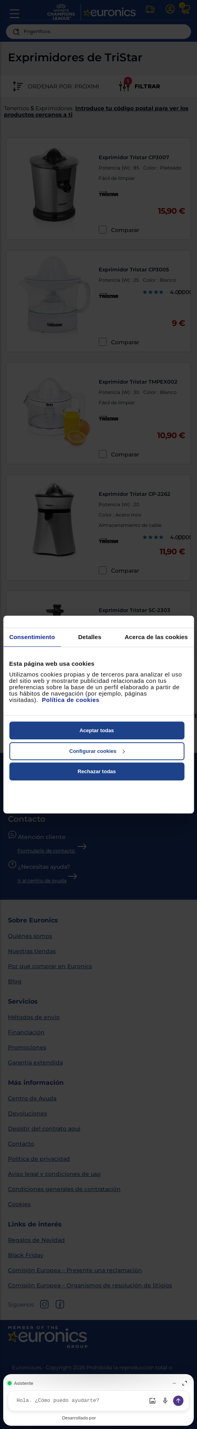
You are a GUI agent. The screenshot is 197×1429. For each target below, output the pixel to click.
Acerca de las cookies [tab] (156, 637)
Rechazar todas (97, 771)
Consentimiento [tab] (32, 637)
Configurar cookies (97, 751)
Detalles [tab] (89, 637)
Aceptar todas (97, 730)
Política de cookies (70, 699)
